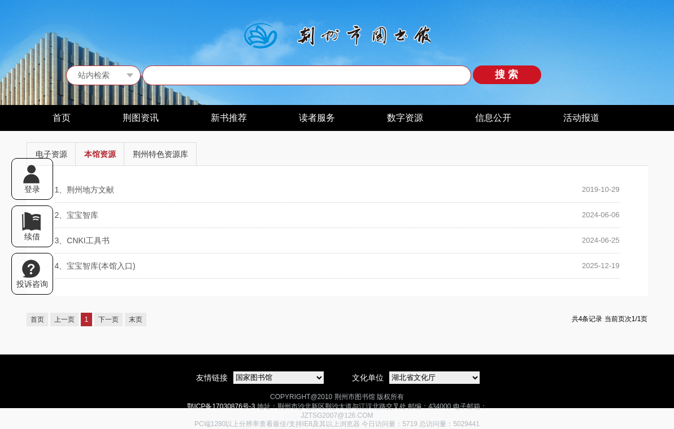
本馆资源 (100, 154)
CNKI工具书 (82, 240)
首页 (62, 117)
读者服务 (317, 117)
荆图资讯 (141, 117)
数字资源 (405, 117)
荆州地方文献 (85, 189)
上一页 (64, 319)
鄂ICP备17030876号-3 (221, 406)
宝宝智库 (77, 215)
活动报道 (581, 117)
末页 (135, 319)
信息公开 (493, 117)
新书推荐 (229, 117)
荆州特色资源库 (160, 154)
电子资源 (51, 154)
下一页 (108, 319)
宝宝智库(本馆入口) (95, 265)
